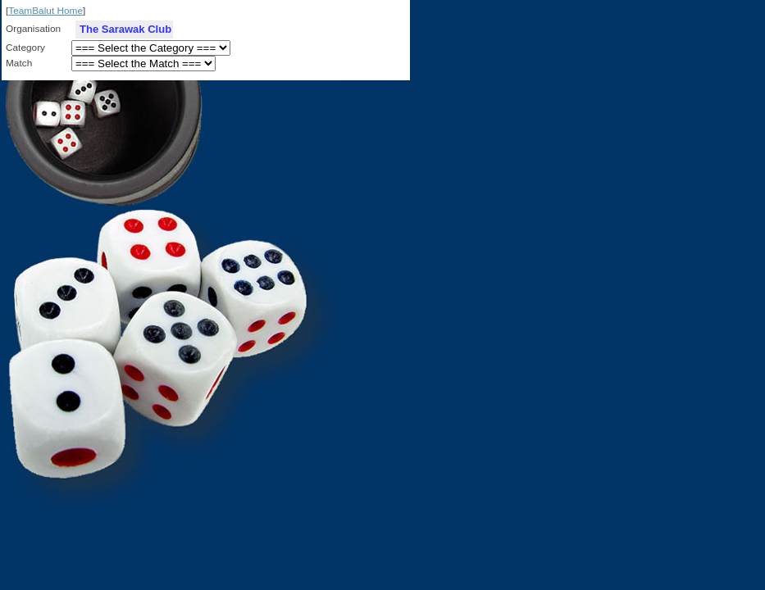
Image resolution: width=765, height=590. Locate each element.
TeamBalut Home (45, 10)
